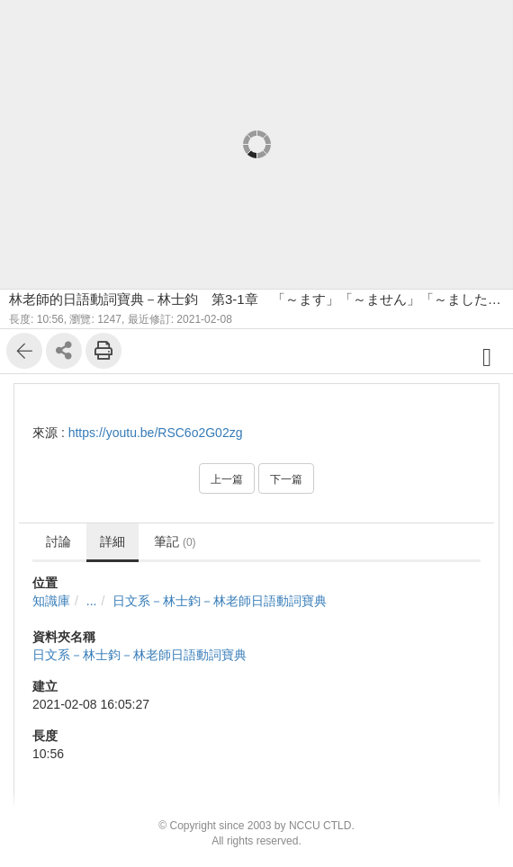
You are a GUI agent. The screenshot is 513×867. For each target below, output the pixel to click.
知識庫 (51, 601)
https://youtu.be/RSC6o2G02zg (155, 432)
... (91, 601)
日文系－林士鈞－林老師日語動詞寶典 (219, 601)
